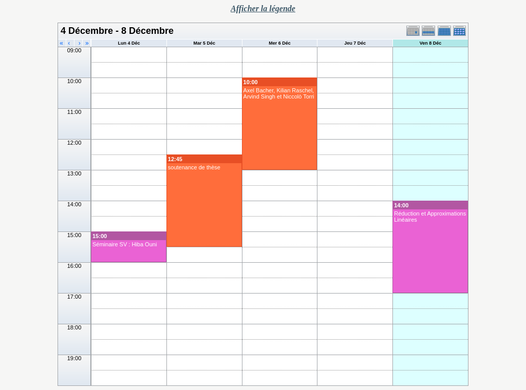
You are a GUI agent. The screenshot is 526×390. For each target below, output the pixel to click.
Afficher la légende (263, 8)
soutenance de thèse (194, 167)
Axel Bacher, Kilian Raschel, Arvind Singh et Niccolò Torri (278, 93)
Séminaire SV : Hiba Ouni (124, 244)
